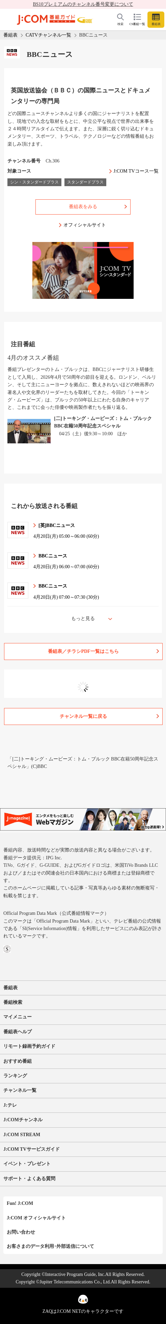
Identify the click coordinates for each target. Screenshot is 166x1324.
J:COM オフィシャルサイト (36, 1217)
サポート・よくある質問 (29, 1178)
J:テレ (10, 1105)
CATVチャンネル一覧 (48, 35)
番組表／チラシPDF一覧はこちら (83, 651)
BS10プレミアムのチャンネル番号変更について (83, 4)
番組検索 (12, 1002)
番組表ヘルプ (17, 1031)
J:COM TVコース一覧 (136, 171)
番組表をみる (83, 206)
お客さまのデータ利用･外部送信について (50, 1246)
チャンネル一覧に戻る (83, 716)
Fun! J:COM (20, 1203)
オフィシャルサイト (84, 224)
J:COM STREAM (21, 1134)
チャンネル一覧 (19, 1090)
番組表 (10, 35)
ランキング (15, 1075)
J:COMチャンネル (23, 1119)
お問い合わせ (21, 1232)
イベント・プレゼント (27, 1163)
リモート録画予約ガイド (29, 1046)
